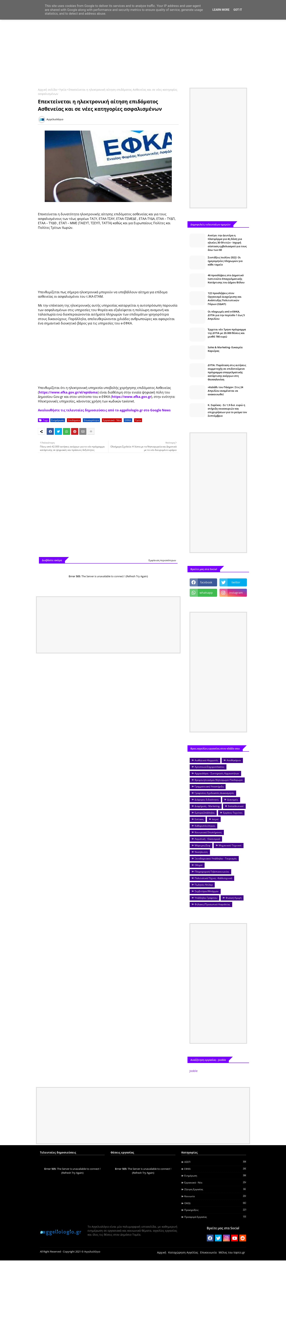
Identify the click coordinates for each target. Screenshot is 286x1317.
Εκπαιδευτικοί (236, 806)
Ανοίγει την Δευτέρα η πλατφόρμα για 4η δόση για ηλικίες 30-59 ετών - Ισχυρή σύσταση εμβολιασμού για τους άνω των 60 (227, 243)
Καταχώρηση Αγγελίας (183, 1252)
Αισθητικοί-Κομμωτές (206, 760)
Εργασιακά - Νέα (112, 420)
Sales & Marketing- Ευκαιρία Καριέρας (225, 349)
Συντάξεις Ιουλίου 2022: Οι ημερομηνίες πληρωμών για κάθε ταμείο (225, 261)
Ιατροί (215, 819)
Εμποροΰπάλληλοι (205, 812)
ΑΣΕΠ (215, 1162)
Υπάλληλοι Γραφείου (206, 897)
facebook (206, 582)
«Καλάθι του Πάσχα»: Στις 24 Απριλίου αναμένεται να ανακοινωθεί (225, 390)
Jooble (193, 1071)
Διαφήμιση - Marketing (207, 806)
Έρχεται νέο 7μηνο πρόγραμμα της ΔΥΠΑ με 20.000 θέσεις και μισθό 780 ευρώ (227, 333)
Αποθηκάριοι (234, 760)
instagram (236, 593)
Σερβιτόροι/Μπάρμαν (207, 891)
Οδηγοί (199, 865)
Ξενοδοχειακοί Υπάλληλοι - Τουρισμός (216, 858)
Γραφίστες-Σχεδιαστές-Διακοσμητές (214, 793)
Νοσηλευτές (201, 852)
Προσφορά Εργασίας (215, 1217)
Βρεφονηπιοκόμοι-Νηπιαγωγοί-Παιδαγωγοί (219, 780)
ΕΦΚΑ (128, 420)
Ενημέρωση (57, 420)
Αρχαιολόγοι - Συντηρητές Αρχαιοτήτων (217, 773)
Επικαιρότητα (91, 420)
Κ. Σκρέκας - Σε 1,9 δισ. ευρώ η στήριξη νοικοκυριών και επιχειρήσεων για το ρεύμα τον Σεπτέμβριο (227, 410)
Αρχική (161, 1252)
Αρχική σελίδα (47, 89)
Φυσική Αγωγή (234, 897)
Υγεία (62, 89)
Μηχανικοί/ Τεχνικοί (230, 845)
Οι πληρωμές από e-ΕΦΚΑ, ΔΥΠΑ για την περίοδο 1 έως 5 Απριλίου (226, 315)
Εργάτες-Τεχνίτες (233, 812)
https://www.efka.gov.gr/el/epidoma (68, 392)
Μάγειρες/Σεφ (202, 845)
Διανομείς (232, 799)
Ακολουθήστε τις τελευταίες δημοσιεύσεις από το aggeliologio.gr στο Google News (104, 410)
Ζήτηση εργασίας (215, 1189)
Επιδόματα (74, 420)
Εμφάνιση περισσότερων (162, 560)
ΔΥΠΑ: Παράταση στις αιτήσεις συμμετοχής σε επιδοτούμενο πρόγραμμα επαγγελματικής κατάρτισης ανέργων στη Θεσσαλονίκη (227, 372)
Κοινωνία (215, 1196)
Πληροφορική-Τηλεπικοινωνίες (212, 871)
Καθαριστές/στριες (205, 825)
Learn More (220, 9)
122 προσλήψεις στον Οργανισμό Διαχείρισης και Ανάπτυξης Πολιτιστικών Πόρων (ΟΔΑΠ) (225, 298)
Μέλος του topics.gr (232, 1252)
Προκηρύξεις (215, 1210)
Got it (237, 9)
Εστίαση (199, 819)
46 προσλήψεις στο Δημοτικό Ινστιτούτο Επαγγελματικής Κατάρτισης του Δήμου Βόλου (226, 278)
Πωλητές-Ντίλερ (204, 884)
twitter (236, 582)
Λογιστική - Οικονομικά (207, 839)
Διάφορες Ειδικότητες (207, 799)
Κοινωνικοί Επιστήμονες (208, 832)
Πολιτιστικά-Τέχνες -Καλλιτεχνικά (213, 878)
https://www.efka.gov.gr (131, 396)
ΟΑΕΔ (215, 1203)
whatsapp (206, 593)
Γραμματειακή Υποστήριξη (209, 786)
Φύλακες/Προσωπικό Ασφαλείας (212, 904)
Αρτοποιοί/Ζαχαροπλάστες (209, 767)
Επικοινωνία (208, 1252)
